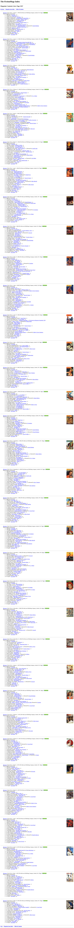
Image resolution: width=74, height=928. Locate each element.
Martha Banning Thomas (21, 398)
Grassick (34, 630)
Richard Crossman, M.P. (22, 717)
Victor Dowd (32, 269)
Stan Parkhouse (32, 44)
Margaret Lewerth (18, 555)
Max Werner (17, 768)
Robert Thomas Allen (21, 429)
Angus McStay (17, 656)
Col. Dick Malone (22, 472)
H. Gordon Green (17, 214)
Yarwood (30, 232)
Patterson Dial (15, 329)
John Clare (15, 351)
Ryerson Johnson (20, 181)
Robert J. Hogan (15, 321)
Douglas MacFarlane (18, 171)
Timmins (28, 122)
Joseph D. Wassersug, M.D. (17, 809)
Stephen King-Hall (26, 116)
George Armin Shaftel (21, 209)
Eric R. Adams (21, 98)
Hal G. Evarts (19, 614)
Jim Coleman (17, 126)
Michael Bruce (21, 681)
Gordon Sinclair (19, 210)
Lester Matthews (17, 103)
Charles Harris (17, 694)
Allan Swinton (19, 44)
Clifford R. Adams (21, 82)
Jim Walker (34, 158)
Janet (18, 643)
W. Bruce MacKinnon (29, 850)
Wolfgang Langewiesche (22, 26)
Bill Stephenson (18, 54)
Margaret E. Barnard (24, 453)
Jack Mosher (17, 333)
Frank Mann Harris (21, 25)
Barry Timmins (32, 372)
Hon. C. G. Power (24, 723)
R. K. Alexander (18, 483)
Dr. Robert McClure (20, 617)
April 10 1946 (26, 702)
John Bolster (16, 122)
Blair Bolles (18, 424)
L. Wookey (31, 304)
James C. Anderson (21, 81)
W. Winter (33, 589)
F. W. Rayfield (17, 57)
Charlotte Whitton (18, 852)
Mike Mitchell (34, 181)
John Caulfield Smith (20, 53)
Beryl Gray (17, 678)
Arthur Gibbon (16, 757)
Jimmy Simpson (17, 322)
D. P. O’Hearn (23, 598)
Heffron (27, 654)
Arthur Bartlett (19, 833)
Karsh (18, 566)
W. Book (29, 778)
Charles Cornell (18, 127)
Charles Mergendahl (18, 485)
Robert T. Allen (24, 19)
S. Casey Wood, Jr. (18, 372)
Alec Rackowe (17, 778)
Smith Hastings (19, 359)
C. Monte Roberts (16, 240)
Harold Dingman (18, 79)
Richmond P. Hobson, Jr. (19, 837)
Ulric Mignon (16, 479)
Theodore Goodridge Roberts (24, 105)
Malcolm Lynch (22, 630)
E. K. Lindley (18, 23)
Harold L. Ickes (18, 793)
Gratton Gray (25, 127)
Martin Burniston (30, 69)
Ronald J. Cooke (19, 783)
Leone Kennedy (18, 718)
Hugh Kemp (20, 449)
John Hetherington (17, 597)
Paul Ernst (19, 184)
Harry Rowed (18, 455)
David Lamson (17, 355)
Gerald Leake (34, 148)
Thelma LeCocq (20, 182)
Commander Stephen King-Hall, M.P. (24, 42)
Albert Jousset (28, 51)
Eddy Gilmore (22, 569)
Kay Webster (17, 69)
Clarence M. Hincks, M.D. (20, 104)
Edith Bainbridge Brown (19, 803)
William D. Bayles (18, 145)
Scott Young (17, 30)
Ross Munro (18, 876)
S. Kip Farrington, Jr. (17, 303)
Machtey (24, 568)
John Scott (33, 128)
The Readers (14, 32)
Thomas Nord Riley (18, 695)
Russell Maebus (36, 432)
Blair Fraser (14, 16)
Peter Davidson (16, 647)
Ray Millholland (19, 406)
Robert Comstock (21, 148)
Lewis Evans (16, 806)
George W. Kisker (20, 556)
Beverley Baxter (23, 22)
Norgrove (28, 274)
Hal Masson (16, 183)
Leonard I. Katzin (25, 273)
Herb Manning (18, 782)
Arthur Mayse (14, 185)
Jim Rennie (15, 486)
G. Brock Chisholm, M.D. (20, 43)
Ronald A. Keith (19, 294)
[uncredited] (13, 34)
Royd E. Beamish (18, 97)
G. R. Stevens (17, 626)
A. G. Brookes (18, 919)
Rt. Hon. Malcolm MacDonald (24, 271)
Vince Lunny (33, 622)
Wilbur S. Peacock (20, 404)
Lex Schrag (17, 720)
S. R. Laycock (21, 536)
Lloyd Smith (15, 51)
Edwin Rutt (14, 80)
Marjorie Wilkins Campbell (23, 907)
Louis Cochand (23, 622)
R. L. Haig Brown (19, 407)
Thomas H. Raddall (17, 571)
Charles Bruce (16, 187)
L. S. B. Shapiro (18, 21)
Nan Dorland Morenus (15, 532)
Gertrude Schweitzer (20, 771)
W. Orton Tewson (20, 841)
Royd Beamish (19, 797)
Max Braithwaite (18, 670)
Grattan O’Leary (17, 745)
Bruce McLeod (15, 94)
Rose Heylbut (20, 128)
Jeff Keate (18, 697)
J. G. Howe (17, 381)
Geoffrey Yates (15, 769)
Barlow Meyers (18, 232)
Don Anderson (32, 485)
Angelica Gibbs (20, 203)
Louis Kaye (15, 102)
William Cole (23, 721)
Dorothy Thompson (20, 356)
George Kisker (18, 616)
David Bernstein (19, 458)
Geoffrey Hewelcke (20, 20)
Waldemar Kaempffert (23, 320)
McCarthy (31, 730)
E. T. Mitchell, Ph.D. (21, 213)
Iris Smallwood (19, 71)
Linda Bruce (16, 632)
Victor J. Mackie (25, 46)
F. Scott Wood (31, 510)
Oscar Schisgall (20, 879)
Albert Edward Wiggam (24, 346)
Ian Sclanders (16, 652)
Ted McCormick (20, 29)
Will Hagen (17, 423)
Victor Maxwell (20, 824)
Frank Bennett (16, 274)
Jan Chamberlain (18, 672)
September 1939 (37, 320)
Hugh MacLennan (23, 644)
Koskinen (31, 263)
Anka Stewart (13, 118)
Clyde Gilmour (17, 245)
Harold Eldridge (36, 25)
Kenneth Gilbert (21, 158)
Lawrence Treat (18, 55)
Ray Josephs (17, 234)
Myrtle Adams (15, 132)
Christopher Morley (18, 669)
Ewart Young (23, 318)
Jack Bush (27, 102)
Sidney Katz (21, 795)
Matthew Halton (18, 444)
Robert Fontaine (22, 432)
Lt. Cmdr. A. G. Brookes (21, 482)
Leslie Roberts (18, 674)
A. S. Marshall (15, 199)
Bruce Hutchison (24, 129)
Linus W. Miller (25, 345)
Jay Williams (19, 914)
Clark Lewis (15, 671)
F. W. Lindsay (18, 275)
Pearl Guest (17, 233)
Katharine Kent (18, 306)
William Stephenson (24, 106)
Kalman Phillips (19, 263)
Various (18, 31)
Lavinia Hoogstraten (19, 249)
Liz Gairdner (18, 211)
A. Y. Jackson (18, 751)
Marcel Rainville (19, 382)
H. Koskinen (35, 209)
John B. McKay (17, 323)
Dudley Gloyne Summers (42, 105)
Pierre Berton (17, 807)
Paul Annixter (16, 155)
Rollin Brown (14, 886)
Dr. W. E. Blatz (21, 120)
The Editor (13, 14)
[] (43, 39)
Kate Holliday (17, 262)
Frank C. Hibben (18, 506)
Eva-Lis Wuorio (13, 375)
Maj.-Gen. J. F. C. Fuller (23, 330)
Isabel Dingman (18, 300)
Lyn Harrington (19, 18)
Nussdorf (39, 702)
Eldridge (26, 329)
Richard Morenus (21, 446)
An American (17, 229)
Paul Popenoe (20, 888)
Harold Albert (19, 890)
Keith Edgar (18, 831)
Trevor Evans (17, 370)
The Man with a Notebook (21, 24)
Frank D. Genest (22, 218)
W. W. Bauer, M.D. (19, 146)
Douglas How (16, 653)
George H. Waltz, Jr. (23, 45)
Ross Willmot (17, 545)
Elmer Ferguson (18, 706)
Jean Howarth (22, 95)
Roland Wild (18, 502)
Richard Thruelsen (18, 74)
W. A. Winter (34, 95)
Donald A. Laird (15, 28)
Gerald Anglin (17, 130)
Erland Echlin (21, 729)
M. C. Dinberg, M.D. (19, 595)
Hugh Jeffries (26, 18)
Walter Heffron (32, 74)
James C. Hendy (16, 159)
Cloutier (37, 755)
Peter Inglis (18, 487)
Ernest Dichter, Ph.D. (19, 855)
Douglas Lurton (19, 395)
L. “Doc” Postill (17, 572)
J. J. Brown (16, 371)
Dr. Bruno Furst (19, 264)
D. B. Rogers (18, 46)
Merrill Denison (17, 52)
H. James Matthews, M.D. (27, 230)
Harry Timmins (37, 482)
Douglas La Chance (16, 913)
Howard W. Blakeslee (18, 478)
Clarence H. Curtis (20, 560)
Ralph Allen (17, 260)
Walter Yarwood (30, 626)
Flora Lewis (18, 541)
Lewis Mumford (21, 302)
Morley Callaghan (20, 865)
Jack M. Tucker (20, 796)
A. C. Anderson (16, 421)
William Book (29, 321)
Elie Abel (19, 243)
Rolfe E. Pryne (27, 358)
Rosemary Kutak (19, 269)
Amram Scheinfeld (24, 456)
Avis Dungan (18, 587)
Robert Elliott (19, 448)
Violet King (20, 825)
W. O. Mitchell (19, 290)
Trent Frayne (16, 78)
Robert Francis (15, 746)
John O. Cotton (21, 804)
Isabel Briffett (15, 727)
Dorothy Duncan (21, 864)
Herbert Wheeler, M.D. (16, 291)
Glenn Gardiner (18, 915)
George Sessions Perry (22, 624)
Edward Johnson (18, 202)
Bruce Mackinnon (22, 668)
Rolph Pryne (26, 118)
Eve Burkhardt (16, 654)
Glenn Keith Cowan (18, 172)
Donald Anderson (35, 834)
